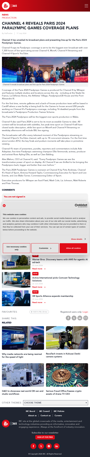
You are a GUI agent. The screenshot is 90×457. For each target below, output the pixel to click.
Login (85, 311)
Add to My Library (40, 312)
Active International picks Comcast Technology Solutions (55, 279)
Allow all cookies (73, 248)
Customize (45, 248)
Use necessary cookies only (16, 248)
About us (32, 415)
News (5, 14)
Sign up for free (45, 437)
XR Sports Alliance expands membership (52, 296)
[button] (86, 5)
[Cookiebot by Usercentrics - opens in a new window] (76, 205)
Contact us (46, 415)
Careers (58, 415)
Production (9, 17)
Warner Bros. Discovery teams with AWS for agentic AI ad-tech (60, 261)
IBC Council (44, 411)
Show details (76, 239)
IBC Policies (59, 411)
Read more (37, 268)
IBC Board (30, 411)
